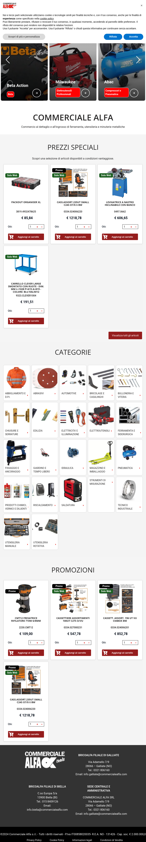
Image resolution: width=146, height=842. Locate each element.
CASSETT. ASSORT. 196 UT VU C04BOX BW (120, 602)
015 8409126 (50, 784)
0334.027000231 (73, 610)
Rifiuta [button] (113, 36)
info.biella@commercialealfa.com (47, 792)
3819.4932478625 (26, 194)
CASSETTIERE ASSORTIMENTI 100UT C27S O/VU (73, 602)
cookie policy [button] (47, 18)
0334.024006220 (73, 194)
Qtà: (10, 209)
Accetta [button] (133, 36)
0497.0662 (120, 194)
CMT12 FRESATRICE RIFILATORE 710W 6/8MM (26, 602)
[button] (7, 51)
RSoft (83, 837)
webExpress (73, 837)
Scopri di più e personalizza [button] (24, 36)
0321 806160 (101, 753)
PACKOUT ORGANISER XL (26, 185)
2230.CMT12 (26, 610)
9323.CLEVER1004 (26, 278)
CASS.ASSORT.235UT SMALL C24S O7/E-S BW (73, 186)
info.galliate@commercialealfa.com (105, 757)
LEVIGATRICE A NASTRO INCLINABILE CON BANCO (120, 186)
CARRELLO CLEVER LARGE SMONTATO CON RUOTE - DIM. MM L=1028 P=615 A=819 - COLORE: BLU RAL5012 (26, 270)
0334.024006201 (120, 610)
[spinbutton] (32, 210)
